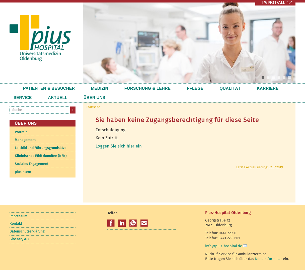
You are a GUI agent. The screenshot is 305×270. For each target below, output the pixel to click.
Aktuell (23, 98)
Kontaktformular (268, 258)
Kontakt (16, 224)
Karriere (228, 88)
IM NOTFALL (273, 2)
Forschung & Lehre (131, 88)
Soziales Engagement (31, 164)
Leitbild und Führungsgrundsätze (40, 148)
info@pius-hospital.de (223, 246)
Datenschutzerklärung (27, 231)
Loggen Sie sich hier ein (119, 146)
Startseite (14, 88)
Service (256, 88)
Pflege (171, 88)
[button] (111, 223)
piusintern (23, 172)
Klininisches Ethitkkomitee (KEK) (41, 156)
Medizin (91, 88)
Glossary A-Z (19, 239)
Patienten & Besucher (49, 88)
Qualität (198, 88)
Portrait (21, 132)
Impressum (18, 216)
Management (25, 140)
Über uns (52, 98)
